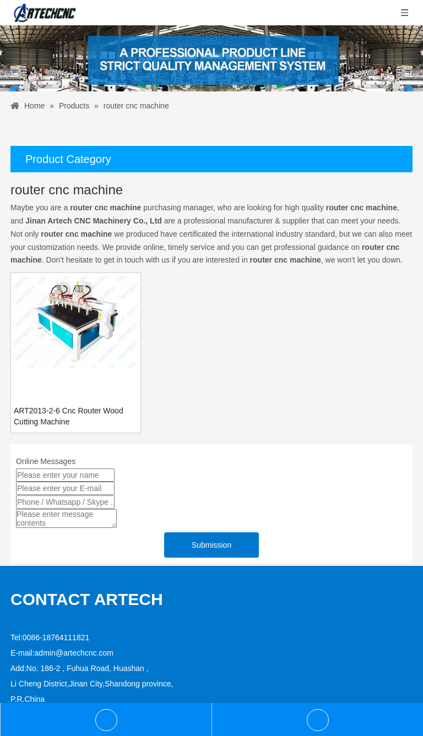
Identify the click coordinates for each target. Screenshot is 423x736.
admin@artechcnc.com (74, 652)
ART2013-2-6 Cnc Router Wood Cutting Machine (68, 416)
